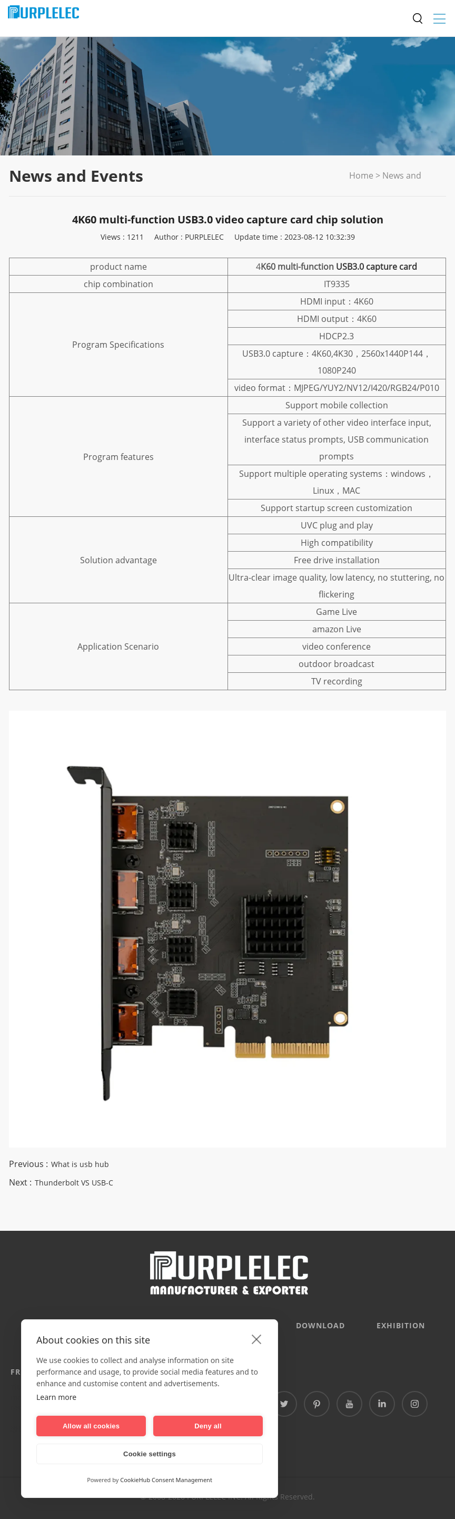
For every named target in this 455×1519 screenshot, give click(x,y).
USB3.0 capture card (376, 266)
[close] (257, 1338)
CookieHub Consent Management (166, 1480)
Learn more (56, 1397)
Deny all (207, 1426)
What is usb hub (80, 1164)
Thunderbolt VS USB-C (74, 1183)
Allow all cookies (91, 1426)
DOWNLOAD (320, 1325)
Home (361, 175)
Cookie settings (149, 1454)
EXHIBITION (401, 1325)
